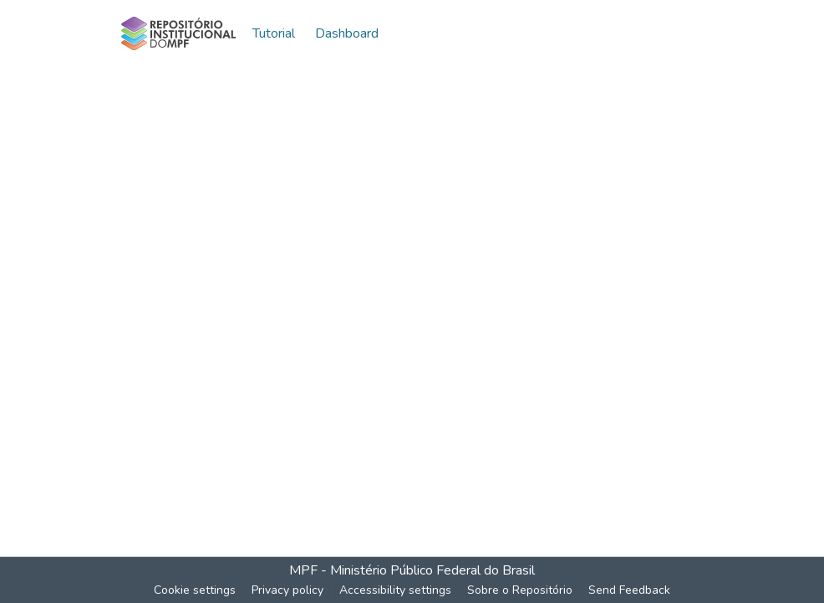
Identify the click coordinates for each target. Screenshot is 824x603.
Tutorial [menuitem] (273, 33)
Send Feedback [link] (629, 590)
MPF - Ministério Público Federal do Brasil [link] (412, 570)
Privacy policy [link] (287, 590)
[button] (178, 33)
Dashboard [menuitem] (347, 33)
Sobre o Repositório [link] (519, 590)
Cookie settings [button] (195, 590)
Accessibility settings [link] (395, 590)
